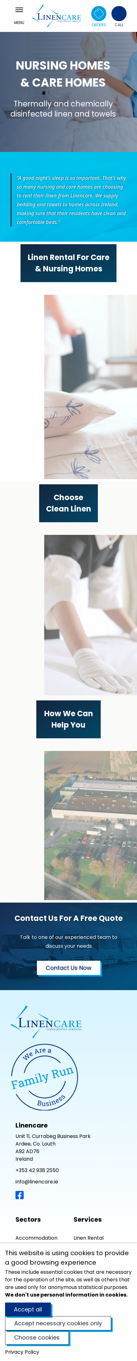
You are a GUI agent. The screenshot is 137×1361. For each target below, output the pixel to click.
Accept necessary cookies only (58, 1323)
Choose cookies (37, 1337)
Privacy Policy (22, 1352)
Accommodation (36, 1238)
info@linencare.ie (36, 1181)
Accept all (28, 1309)
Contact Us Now (69, 968)
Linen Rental (89, 1238)
